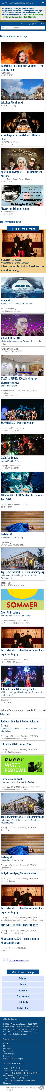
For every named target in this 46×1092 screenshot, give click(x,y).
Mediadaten (9, 1088)
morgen (29, 24)
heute (23, 24)
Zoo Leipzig (24, 1029)
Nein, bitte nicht (30, 17)
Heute (38, 1032)
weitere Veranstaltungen (15, 960)
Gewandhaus (25, 1032)
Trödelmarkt (32, 1023)
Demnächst (7, 1024)
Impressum (30, 1088)
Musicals (30, 1029)
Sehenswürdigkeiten (11, 1034)
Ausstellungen (26, 1034)
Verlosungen (33, 1032)
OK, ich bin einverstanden (12, 17)
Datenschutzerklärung (35, 15)
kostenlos (7, 1048)
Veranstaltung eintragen (13, 1058)
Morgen (13, 1026)
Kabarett (18, 1024)
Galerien (6, 1026)
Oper (13, 1024)
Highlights (6, 1029)
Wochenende (27, 1026)
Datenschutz (19, 1088)
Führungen (23, 1024)
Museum (5, 1032)
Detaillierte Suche (39, 24)
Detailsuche (8, 1056)
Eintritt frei (20, 1026)
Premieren (35, 1026)
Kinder (36, 1029)
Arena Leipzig (14, 1031)
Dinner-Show (15, 1029)
